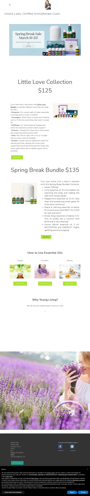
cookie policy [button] (9, 476)
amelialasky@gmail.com (18, 457)
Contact (17, 463)
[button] (87, 469)
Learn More (20, 284)
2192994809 (19, 453)
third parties (34, 478)
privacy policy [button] (51, 473)
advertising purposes (78, 480)
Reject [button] (72, 492)
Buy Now (17, 157)
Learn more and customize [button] (13, 492)
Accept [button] (83, 492)
